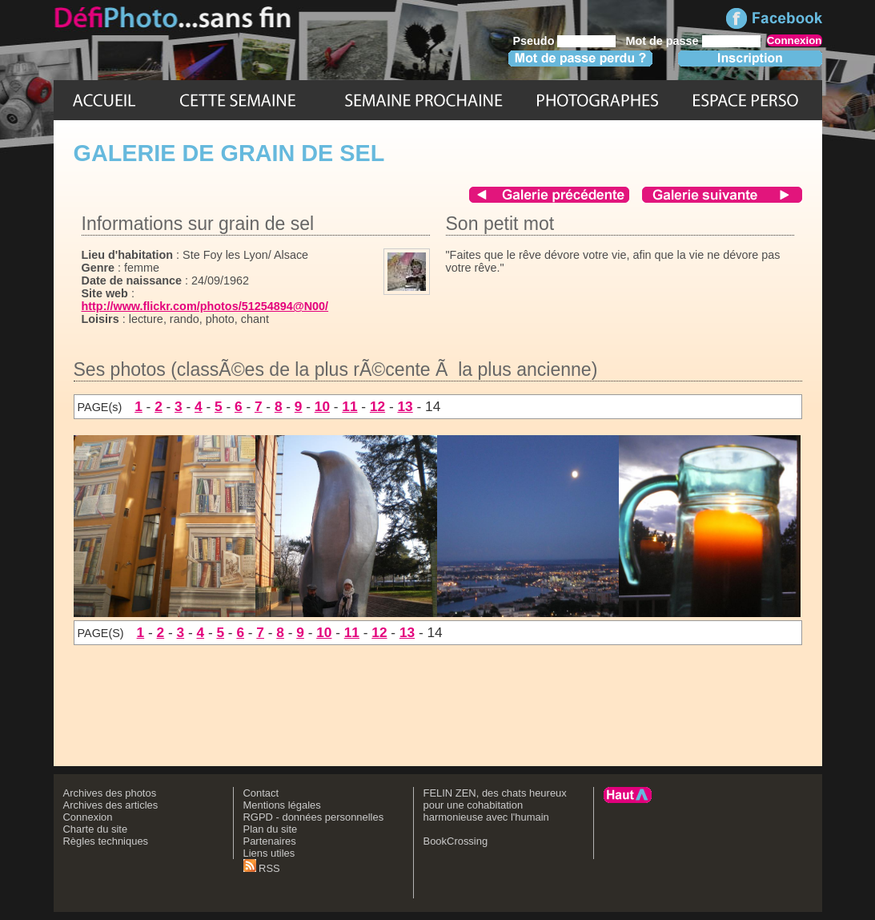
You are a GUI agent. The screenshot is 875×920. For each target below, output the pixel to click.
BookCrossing (455, 841)
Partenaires (269, 841)
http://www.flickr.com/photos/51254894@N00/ (205, 306)
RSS (261, 868)
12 (377, 406)
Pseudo (533, 40)
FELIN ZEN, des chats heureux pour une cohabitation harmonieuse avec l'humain (495, 805)
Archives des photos (110, 793)
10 (322, 406)
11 (349, 406)
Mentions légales (282, 805)
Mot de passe (661, 40)
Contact (261, 793)
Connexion (88, 817)
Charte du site (95, 829)
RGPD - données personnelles (313, 817)
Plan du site (270, 829)
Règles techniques (106, 841)
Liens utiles (269, 853)
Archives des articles (111, 805)
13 (404, 406)
